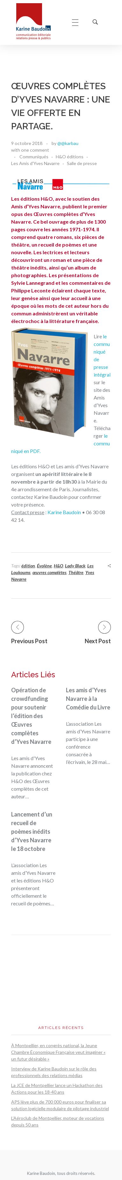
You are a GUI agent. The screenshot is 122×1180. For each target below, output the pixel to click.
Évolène (44, 565)
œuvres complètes (49, 572)
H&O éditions (69, 156)
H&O (58, 565)
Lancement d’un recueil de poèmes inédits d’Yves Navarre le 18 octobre (31, 831)
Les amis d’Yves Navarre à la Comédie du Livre (88, 699)
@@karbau (67, 143)
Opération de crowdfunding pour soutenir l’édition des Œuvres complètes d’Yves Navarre (31, 716)
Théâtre (75, 572)
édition (28, 565)
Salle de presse (82, 163)
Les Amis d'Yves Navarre (35, 163)
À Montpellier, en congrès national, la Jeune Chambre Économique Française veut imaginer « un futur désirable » (58, 1052)
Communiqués (33, 156)
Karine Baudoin (64, 512)
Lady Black (75, 565)
